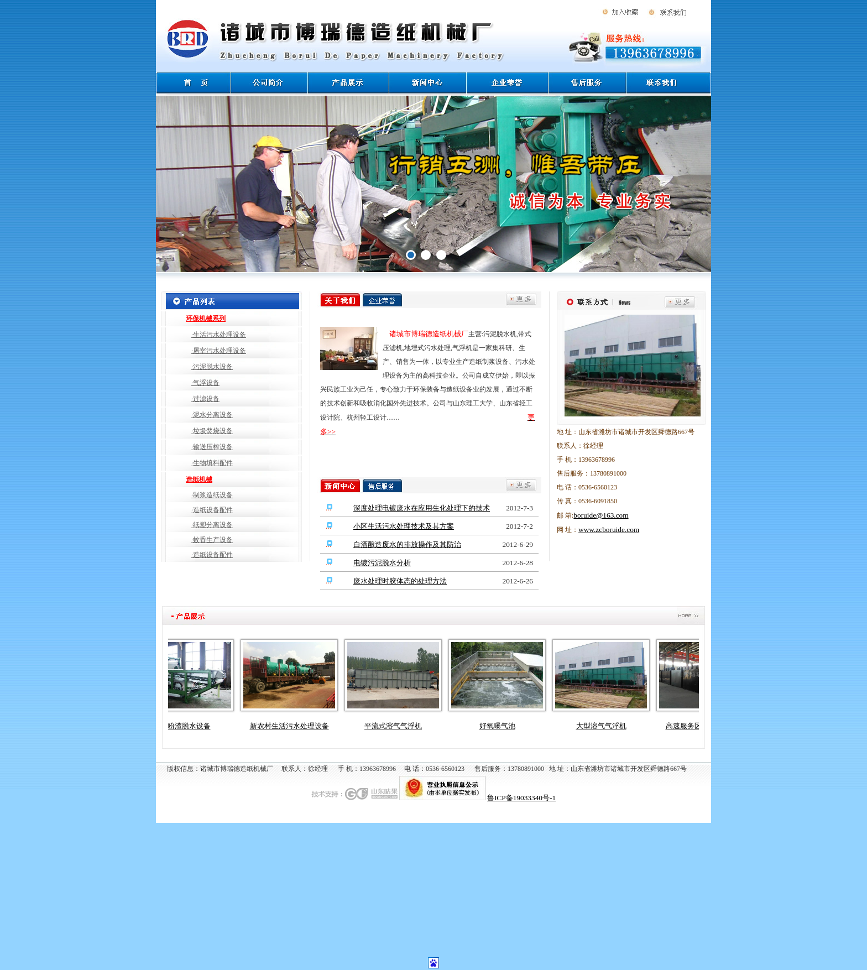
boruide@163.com (600, 515)
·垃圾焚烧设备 (212, 431)
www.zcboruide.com (608, 529)
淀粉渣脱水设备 (190, 726)
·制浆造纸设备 (212, 495)
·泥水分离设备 (212, 415)
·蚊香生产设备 (212, 540)
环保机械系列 (206, 318)
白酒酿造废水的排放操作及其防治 (407, 544)
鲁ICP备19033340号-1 (521, 798)
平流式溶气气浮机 (397, 726)
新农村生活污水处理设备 (293, 726)
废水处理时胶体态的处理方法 (400, 581)
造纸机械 (199, 479)
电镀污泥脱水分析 (382, 563)
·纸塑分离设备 (212, 525)
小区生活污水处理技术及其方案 (403, 526)
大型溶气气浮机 (606, 726)
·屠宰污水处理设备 (218, 350)
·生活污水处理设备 (218, 334)
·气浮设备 (205, 383)
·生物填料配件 (212, 463)
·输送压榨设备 (212, 447)
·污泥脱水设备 (212, 367)
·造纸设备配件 (212, 510)
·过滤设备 (205, 399)
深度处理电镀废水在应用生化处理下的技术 (421, 508)
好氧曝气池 (502, 726)
